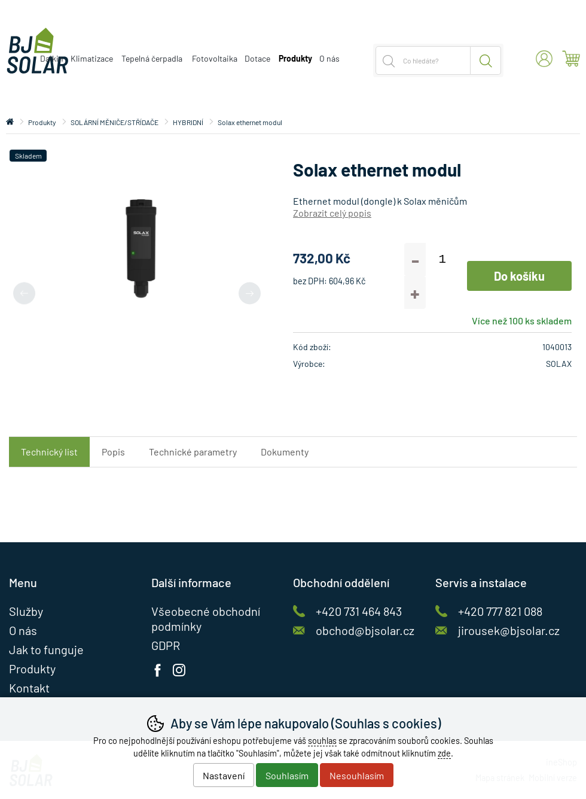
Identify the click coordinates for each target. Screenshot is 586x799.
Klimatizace (92, 58)
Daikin (51, 58)
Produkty (42, 122)
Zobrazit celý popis (332, 212)
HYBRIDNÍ (188, 122)
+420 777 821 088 (500, 611)
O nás (329, 58)
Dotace (257, 58)
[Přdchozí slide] (24, 293)
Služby (26, 611)
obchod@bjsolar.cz (365, 630)
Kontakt (29, 687)
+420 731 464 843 (359, 611)
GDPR (165, 645)
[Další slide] (250, 293)
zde (444, 753)
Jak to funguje (46, 649)
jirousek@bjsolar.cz (509, 630)
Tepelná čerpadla (151, 58)
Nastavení (224, 775)
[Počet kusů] (442, 259)
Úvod (10, 122)
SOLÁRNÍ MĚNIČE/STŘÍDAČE (114, 122)
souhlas (322, 741)
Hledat (486, 60)
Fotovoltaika (214, 58)
